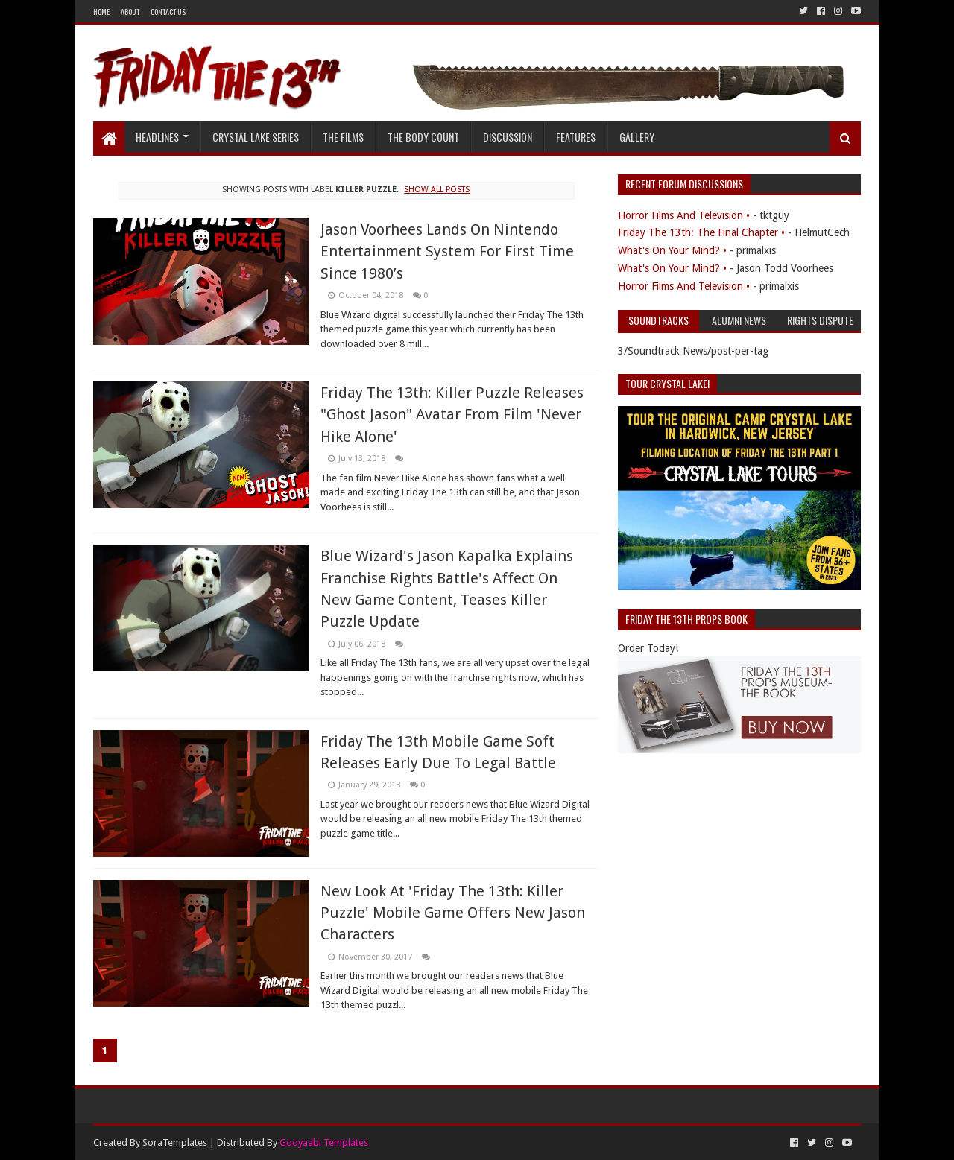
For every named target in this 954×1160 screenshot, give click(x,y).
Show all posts (437, 189)
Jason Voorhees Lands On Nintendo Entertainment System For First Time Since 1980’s (447, 251)
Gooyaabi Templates (323, 1142)
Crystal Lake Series (255, 137)
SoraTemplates (174, 1142)
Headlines (157, 137)
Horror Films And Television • (684, 215)
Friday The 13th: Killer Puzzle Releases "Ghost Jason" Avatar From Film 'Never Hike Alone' (452, 415)
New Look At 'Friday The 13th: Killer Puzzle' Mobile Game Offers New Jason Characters (452, 913)
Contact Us (168, 11)
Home (101, 11)
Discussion (507, 137)
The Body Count (423, 137)
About (130, 11)
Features (576, 137)
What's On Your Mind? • (672, 250)
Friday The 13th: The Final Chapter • (701, 232)
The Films (343, 137)
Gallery (636, 137)
